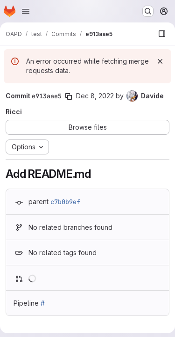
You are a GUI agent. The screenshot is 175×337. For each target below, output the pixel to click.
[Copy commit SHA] (68, 96)
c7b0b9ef (65, 202)
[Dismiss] (160, 61)
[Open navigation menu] (25, 11)
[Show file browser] (161, 33)
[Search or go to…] (148, 11)
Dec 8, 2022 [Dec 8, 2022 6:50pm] (95, 96)
